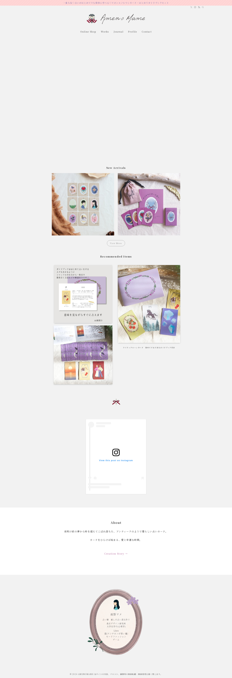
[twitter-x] (191, 7)
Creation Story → (116, 553)
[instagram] (195, 7)
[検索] (203, 7)
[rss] (199, 7)
